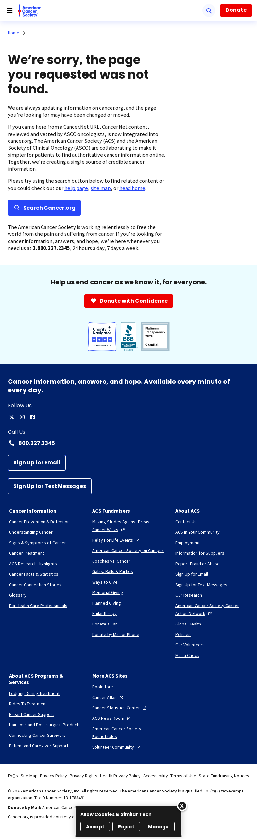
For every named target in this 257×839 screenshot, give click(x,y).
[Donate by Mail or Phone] (115, 634)
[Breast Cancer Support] (31, 714)
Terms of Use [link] (183, 776)
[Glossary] (17, 595)
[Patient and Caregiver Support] (38, 746)
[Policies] (183, 634)
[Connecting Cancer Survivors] (37, 735)
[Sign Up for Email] (37, 463)
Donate (236, 10)
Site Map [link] (29, 776)
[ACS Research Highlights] (33, 564)
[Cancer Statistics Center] (120, 708)
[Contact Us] (186, 522)
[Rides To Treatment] (28, 704)
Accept (95, 826)
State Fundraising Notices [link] (224, 776)
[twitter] (12, 417)
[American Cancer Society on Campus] (128, 550)
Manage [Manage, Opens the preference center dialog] (158, 826)
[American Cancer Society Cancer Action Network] (211, 609)
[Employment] (187, 543)
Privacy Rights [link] (83, 776)
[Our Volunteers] (190, 645)
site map (101, 188)
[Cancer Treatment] (26, 553)
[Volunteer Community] (117, 747)
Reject (126, 826)
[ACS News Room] (112, 718)
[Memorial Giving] (107, 592)
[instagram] (22, 417)
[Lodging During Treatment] (34, 693)
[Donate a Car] (104, 624)
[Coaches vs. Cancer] (111, 561)
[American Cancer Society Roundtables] (128, 732)
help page (76, 188)
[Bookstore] (102, 687)
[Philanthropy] (104, 613)
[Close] (182, 805)
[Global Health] (188, 624)
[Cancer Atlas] (108, 697)
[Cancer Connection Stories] (35, 584)
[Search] (208, 10)
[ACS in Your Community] (197, 532)
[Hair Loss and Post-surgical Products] (45, 725)
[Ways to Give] (105, 582)
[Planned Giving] (106, 603)
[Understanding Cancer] (31, 532)
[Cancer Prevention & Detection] (39, 522)
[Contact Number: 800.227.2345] (128, 443)
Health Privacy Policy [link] (120, 776)
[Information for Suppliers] (199, 553)
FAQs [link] (13, 776)
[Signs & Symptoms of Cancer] (37, 543)
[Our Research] (188, 595)
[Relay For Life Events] (116, 540)
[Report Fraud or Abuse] (197, 564)
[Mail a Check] (187, 655)
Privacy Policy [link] (53, 776)
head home (132, 188)
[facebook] (33, 417)
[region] (128, 821)
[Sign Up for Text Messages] (50, 486)
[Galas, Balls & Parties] (112, 571)
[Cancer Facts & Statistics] (33, 574)
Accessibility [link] (155, 776)
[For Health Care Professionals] (38, 605)
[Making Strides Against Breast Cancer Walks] (128, 525)
